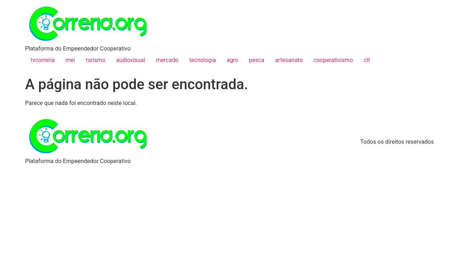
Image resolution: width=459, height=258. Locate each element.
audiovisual (130, 60)
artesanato (289, 60)
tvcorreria (42, 60)
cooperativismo (333, 60)
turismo (95, 60)
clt (367, 60)
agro (232, 60)
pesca (256, 60)
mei (70, 60)
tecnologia (202, 60)
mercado (167, 60)
